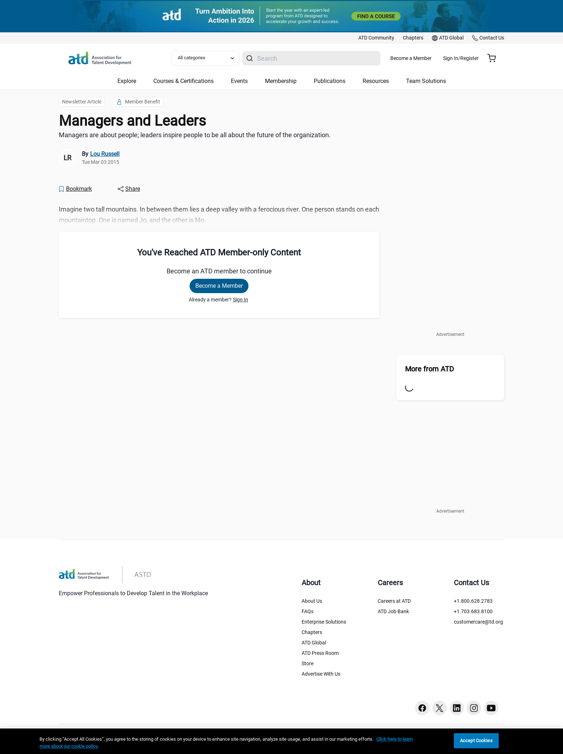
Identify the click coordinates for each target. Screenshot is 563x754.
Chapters (312, 632)
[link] (376, 38)
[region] (281, 741)
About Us (312, 601)
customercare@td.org (478, 622)
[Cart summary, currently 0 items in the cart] (494, 58)
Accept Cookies (476, 740)
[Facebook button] (422, 708)
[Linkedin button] (457, 708)
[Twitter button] (439, 708)
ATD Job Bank (393, 611)
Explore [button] (126, 81)
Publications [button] (329, 81)
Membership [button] (281, 81)
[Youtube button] (491, 708)
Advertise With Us (321, 674)
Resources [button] (376, 81)
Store (307, 663)
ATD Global (314, 643)
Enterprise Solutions (324, 622)
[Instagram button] (474, 708)
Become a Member (432, 58)
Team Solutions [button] (426, 81)
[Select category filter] (209, 58)
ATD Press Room (320, 653)
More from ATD (429, 369)
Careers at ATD (394, 601)
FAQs (307, 611)
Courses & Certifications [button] (183, 81)
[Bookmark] (75, 189)
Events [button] (239, 81)
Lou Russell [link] (105, 154)
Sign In (240, 299)
